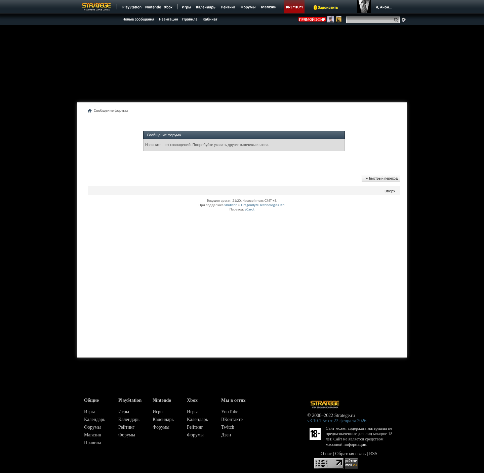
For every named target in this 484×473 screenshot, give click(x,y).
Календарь (94, 419)
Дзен (226, 434)
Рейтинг (126, 427)
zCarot (250, 209)
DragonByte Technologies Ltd (262, 205)
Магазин (92, 434)
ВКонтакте (232, 419)
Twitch (227, 427)
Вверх (390, 190)
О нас (326, 453)
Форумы (92, 427)
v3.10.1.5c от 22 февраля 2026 (336, 420)
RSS (373, 453)
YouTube (229, 411)
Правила (92, 442)
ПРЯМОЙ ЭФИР (312, 19)
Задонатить (328, 7)
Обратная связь (350, 453)
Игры (89, 411)
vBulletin (230, 205)
